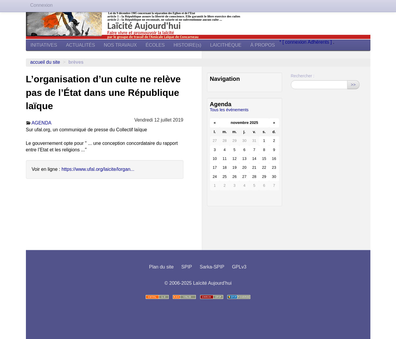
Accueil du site (45, 62)
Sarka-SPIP (212, 266)
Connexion (41, 5)
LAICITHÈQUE (225, 45)
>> (353, 84)
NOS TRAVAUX (120, 45)
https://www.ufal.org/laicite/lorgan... (98, 169)
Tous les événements (229, 109)
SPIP (186, 266)
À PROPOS (262, 45)
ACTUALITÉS (80, 45)
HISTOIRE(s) (187, 45)
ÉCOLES (155, 45)
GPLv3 (239, 266)
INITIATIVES (44, 45)
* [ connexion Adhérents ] (306, 42)
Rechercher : (302, 75)
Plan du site (161, 266)
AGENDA (42, 122)
